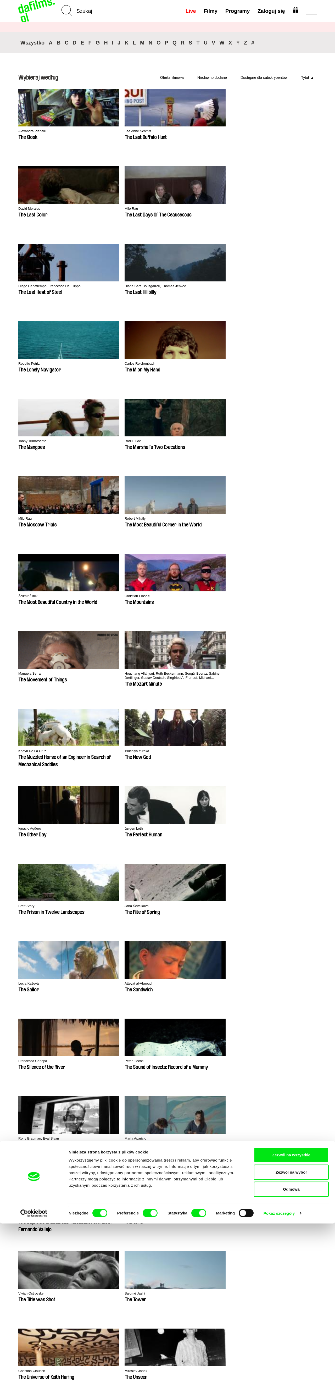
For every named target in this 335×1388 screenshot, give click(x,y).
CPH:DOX (25, 1097)
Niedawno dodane (212, 77)
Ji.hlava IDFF (242, 1097)
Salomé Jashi (91, 596)
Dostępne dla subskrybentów (264, 77)
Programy (236, 11)
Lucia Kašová (151, 441)
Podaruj (127, 1269)
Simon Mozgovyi (32, 751)
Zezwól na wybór (291, 1336)
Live (190, 11)
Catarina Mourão (93, 751)
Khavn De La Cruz (95, 364)
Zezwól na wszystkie (291, 1319)
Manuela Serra (274, 286)
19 (143, 878)
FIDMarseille (199, 1097)
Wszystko (32, 43)
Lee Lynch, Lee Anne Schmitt (104, 673)
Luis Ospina (210, 519)
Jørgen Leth (271, 364)
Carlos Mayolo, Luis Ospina (42, 673)
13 (83, 878)
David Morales (152, 131)
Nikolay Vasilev (31, 828)
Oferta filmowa (172, 77)
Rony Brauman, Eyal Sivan (102, 519)
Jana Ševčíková (93, 441)
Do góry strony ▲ (301, 1244)
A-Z (72, 1250)
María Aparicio (152, 519)
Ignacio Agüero (213, 364)
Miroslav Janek (213, 596)
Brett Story (27, 441)
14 (93, 878)
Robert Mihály (91, 286)
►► (310, 878)
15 (103, 878)
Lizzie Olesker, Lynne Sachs (164, 673)
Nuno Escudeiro (275, 596)
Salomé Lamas (274, 751)
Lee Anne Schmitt (94, 131)
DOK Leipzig (156, 1097)
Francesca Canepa (277, 441)
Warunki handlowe (35, 1265)
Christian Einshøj (215, 286)
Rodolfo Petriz (91, 209)
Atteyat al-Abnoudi (216, 441)
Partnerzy (27, 1255)
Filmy (209, 11)
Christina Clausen (155, 596)
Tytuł (305, 77)
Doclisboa (68, 1097)
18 (133, 878)
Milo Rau (208, 131)
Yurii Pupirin (210, 828)
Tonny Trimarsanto (216, 209)
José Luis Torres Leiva (280, 673)
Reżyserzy (78, 1274)
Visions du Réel (287, 1097)
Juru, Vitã (269, 828)
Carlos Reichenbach (157, 209)
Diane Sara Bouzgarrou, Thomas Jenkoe (39, 211)
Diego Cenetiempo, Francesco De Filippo (287, 133)
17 (123, 878)
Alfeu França (211, 673)
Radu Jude (270, 209)
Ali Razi (146, 828)
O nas (23, 1250)
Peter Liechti (29, 519)
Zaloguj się (270, 11)
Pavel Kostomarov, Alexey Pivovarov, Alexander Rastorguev (283, 521)
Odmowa (291, 1353)
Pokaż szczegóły (279, 1377)
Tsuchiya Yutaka (154, 364)
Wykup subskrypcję (131, 1257)
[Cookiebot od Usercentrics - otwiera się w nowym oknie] (34, 1378)
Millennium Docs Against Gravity (121, 1098)
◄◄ (289, 878)
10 (66, 878)
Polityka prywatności (37, 1260)
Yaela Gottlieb (91, 828)
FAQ (124, 1274)
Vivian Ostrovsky (32, 596)
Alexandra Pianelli (34, 131)
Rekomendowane (85, 1260)
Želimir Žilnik (151, 286)
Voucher (128, 1265)
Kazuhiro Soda (152, 751)
